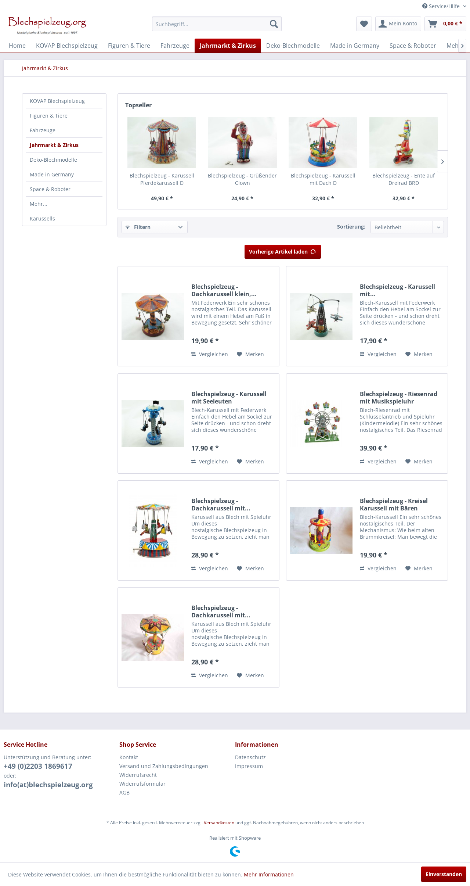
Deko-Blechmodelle (53, 159)
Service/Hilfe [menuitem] (441, 6)
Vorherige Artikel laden (283, 250)
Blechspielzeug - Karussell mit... (397, 290)
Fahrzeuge (42, 130)
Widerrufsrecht (138, 774)
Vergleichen (209, 354)
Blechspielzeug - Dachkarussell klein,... (224, 290)
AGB (124, 792)
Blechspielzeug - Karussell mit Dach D (323, 179)
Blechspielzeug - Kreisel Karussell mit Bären (394, 504)
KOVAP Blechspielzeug (57, 100)
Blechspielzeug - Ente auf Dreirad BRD (403, 179)
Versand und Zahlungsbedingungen (163, 766)
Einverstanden (444, 874)
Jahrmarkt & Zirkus (54, 144)
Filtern (138, 226)
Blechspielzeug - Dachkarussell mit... (220, 504)
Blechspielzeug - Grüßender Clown (242, 179)
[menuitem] (217, 24)
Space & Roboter (50, 189)
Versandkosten (219, 822)
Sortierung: (351, 226)
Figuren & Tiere (49, 115)
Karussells (42, 218)
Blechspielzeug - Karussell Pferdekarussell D (162, 179)
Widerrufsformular (142, 783)
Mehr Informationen (269, 874)
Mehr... (38, 203)
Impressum (249, 766)
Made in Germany (52, 174)
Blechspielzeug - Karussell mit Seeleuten (229, 397)
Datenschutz (250, 757)
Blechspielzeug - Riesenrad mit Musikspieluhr (398, 397)
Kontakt (128, 757)
